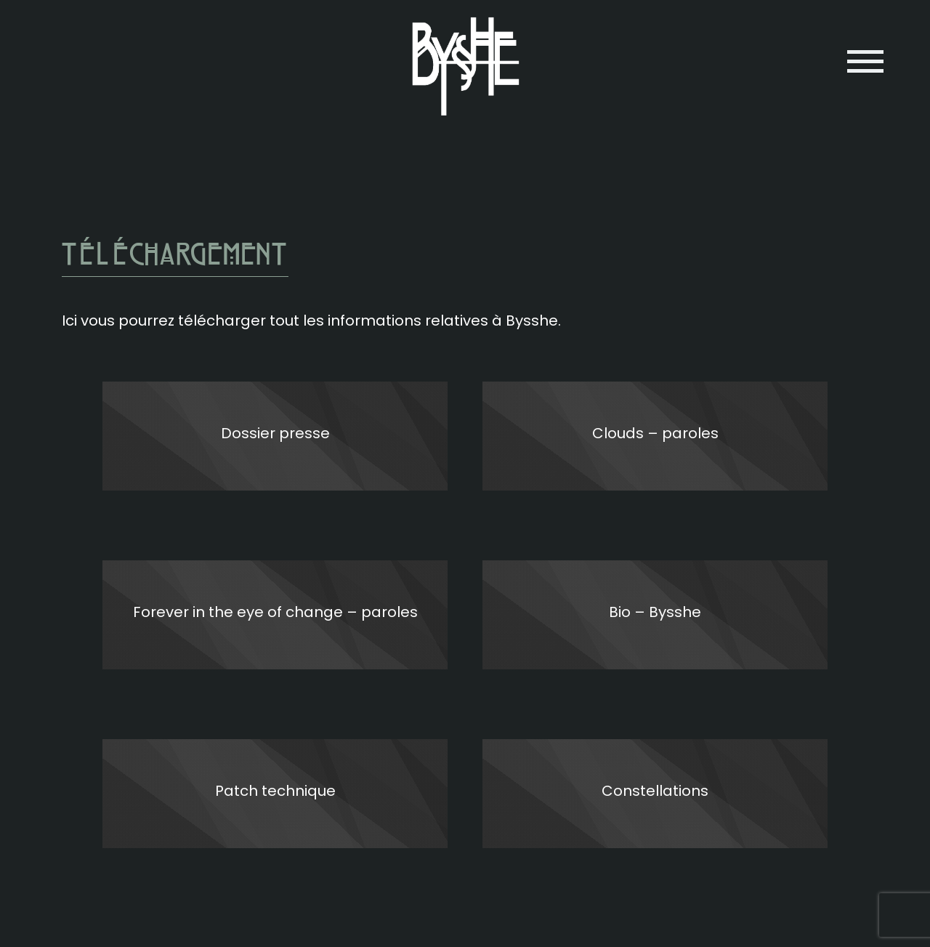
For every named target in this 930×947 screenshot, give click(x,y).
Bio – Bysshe (655, 612)
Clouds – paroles (655, 433)
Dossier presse (275, 433)
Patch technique (275, 791)
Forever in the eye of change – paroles (275, 612)
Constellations (655, 791)
